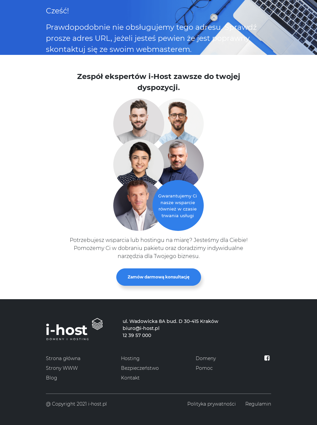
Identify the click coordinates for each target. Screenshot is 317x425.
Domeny (206, 358)
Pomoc (204, 368)
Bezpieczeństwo (140, 368)
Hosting (130, 358)
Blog (51, 378)
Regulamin (258, 404)
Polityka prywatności (211, 404)
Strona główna (63, 358)
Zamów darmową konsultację (159, 276)
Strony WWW (62, 368)
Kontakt (130, 378)
